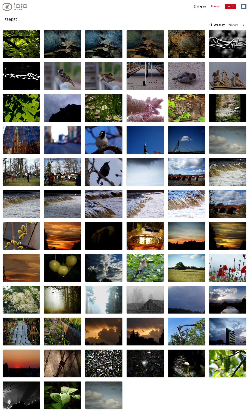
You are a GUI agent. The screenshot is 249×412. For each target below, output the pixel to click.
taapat (11, 19)
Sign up (215, 6)
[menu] (243, 6)
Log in (230, 6)
